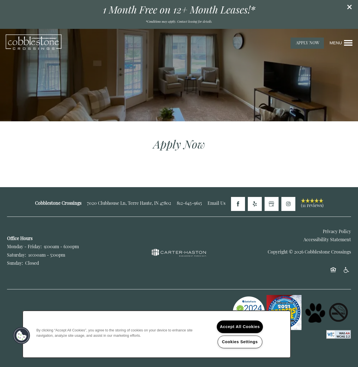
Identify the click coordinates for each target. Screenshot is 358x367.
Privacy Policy (337, 232)
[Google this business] (272, 204)
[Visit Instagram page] (288, 204)
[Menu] (340, 43)
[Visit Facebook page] (238, 204)
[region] (156, 334)
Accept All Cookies (240, 326)
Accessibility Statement (327, 240)
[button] (349, 7)
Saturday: (16, 255)
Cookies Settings (240, 342)
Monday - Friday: (24, 247)
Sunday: (15, 263)
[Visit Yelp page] (255, 204)
